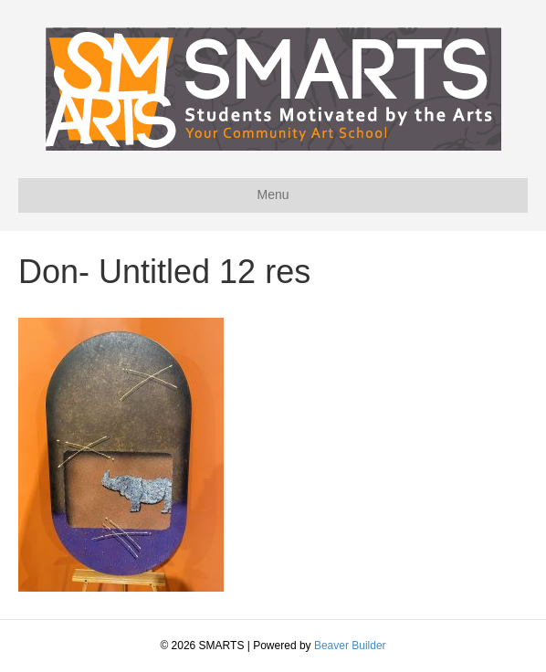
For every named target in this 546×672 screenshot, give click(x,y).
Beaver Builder (350, 645)
